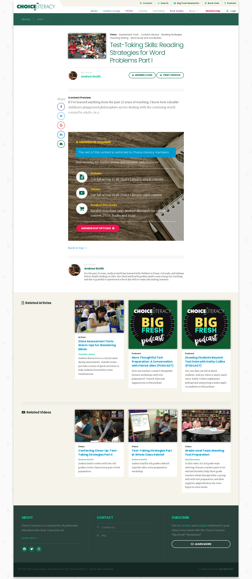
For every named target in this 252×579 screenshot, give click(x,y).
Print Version (170, 78)
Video (113, 37)
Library (93, 11)
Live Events (158, 11)
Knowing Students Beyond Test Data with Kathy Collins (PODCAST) (205, 364)
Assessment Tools (129, 37)
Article (82, 339)
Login (231, 11)
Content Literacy (150, 37)
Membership (213, 11)
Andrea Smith (91, 79)
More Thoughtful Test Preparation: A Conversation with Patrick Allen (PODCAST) (153, 364)
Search (163, 3)
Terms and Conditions (101, 571)
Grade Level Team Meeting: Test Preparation (205, 455)
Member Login (142, 78)
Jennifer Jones (86, 356)
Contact (146, 3)
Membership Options (97, 231)
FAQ (101, 537)
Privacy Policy (78, 571)
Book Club (212, 3)
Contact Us (106, 529)
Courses (142, 11)
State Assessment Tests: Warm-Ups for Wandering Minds (97, 347)
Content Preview (79, 100)
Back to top (77, 250)
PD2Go (128, 11)
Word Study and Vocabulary (146, 40)
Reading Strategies (171, 37)
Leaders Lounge (111, 11)
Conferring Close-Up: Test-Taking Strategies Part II (98, 455)
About (194, 11)
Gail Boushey (192, 461)
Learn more (30, 540)
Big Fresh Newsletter (186, 3)
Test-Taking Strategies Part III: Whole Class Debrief (152, 455)
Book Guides (176, 11)
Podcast (230, 3)
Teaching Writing (119, 40)
